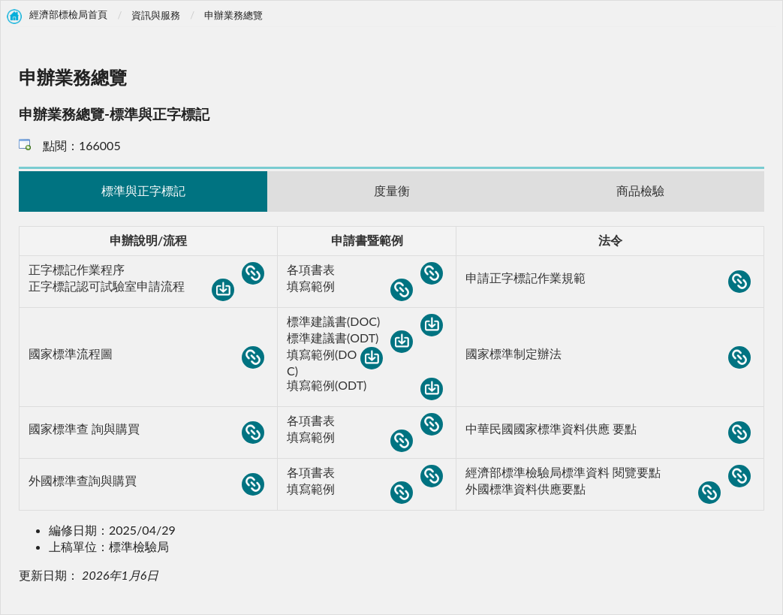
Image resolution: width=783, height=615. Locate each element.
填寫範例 (350, 287)
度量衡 (392, 190)
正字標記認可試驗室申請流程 (131, 287)
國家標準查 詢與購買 (146, 429)
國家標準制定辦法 (608, 354)
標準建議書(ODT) (350, 338)
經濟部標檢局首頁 (68, 15)
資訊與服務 (155, 15)
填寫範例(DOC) (335, 362)
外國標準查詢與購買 (146, 481)
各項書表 (365, 270)
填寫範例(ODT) (365, 386)
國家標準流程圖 (146, 354)
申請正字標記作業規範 (608, 278)
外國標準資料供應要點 (593, 489)
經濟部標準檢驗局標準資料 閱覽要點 (608, 473)
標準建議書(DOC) (365, 322)
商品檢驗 (640, 190)
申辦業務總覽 (233, 15)
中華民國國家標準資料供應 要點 (608, 429)
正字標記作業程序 (146, 270)
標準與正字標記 (143, 190)
